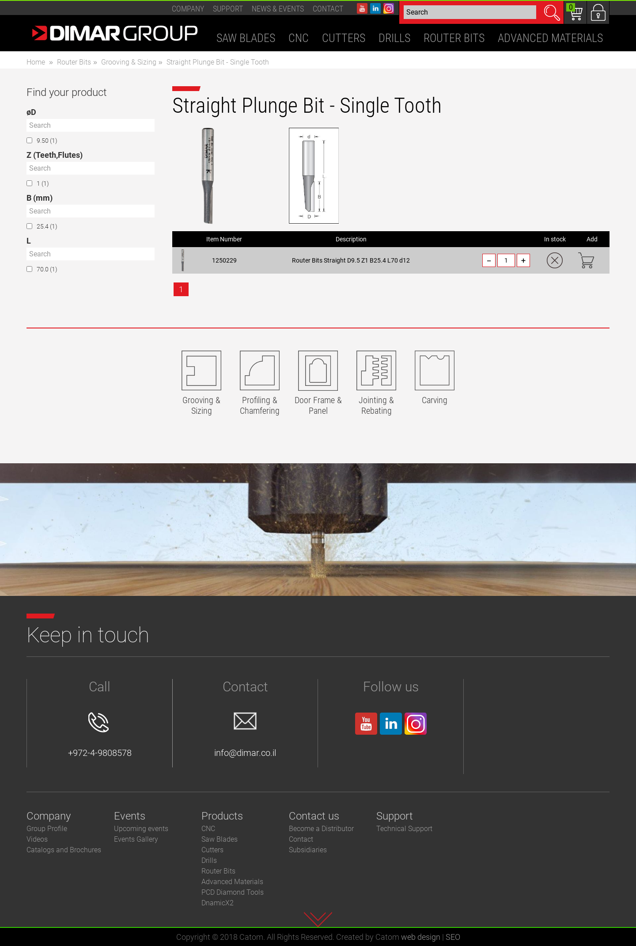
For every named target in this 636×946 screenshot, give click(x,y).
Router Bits (74, 62)
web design (420, 937)
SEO (453, 937)
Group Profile (46, 828)
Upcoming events (141, 828)
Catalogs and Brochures (63, 850)
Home (35, 62)
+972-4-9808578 (100, 735)
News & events (278, 8)
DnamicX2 (217, 903)
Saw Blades (219, 839)
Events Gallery (136, 839)
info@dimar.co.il (245, 735)
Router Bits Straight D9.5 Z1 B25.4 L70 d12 (351, 260)
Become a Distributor (321, 828)
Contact (328, 8)
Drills (209, 860)
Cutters (212, 850)
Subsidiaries (308, 850)
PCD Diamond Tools (232, 892)
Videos (37, 839)
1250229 (224, 260)
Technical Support (404, 828)
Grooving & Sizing (128, 62)
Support (228, 8)
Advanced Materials (232, 881)
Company (188, 8)
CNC (208, 828)
